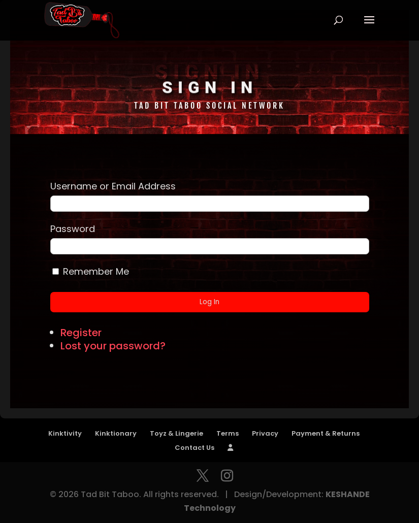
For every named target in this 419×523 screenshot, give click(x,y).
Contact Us (194, 447)
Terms (227, 433)
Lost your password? (113, 346)
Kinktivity (65, 433)
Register (81, 332)
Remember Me (96, 271)
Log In (209, 302)
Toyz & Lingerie (176, 433)
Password (72, 228)
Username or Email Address (113, 186)
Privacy (265, 433)
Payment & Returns (326, 433)
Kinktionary (116, 433)
